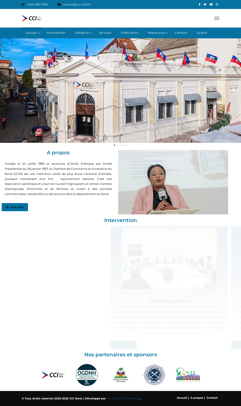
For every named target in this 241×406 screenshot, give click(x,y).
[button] (4, 91)
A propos (197, 397)
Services (105, 33)
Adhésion (82, 33)
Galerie (201, 33)
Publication (130, 33)
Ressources (157, 33)
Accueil (31, 33)
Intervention (56, 33)
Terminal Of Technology (123, 398)
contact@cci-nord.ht (77, 4)
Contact (181, 33)
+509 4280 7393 (37, 4)
